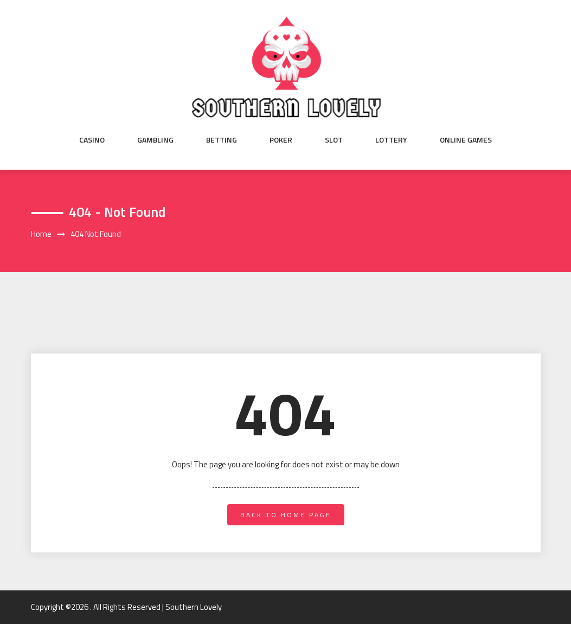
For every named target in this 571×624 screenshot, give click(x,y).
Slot (334, 139)
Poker (281, 139)
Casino (92, 139)
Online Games (466, 139)
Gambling (155, 139)
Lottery (391, 139)
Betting (221, 139)
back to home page (285, 515)
